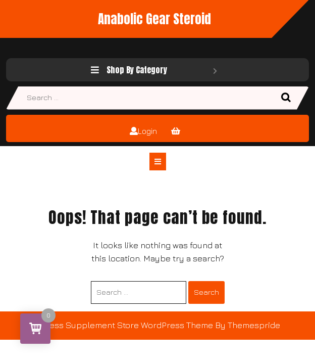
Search (287, 98)
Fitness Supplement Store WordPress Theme (124, 325)
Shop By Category (154, 70)
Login (143, 130)
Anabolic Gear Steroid (154, 19)
